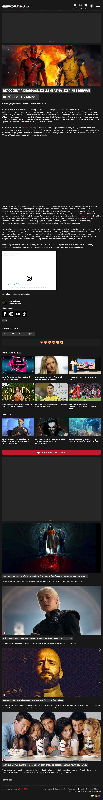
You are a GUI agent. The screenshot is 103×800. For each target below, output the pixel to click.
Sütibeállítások (74, 791)
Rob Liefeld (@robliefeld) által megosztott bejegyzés (29, 287)
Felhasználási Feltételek (92, 791)
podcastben (87, 216)
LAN (13, 334)
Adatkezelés (72, 789)
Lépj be (39, 452)
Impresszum (47, 789)
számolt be (27, 128)
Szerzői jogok (60, 789)
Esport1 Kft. (23, 789)
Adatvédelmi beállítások (89, 789)
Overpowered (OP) (26, 334)
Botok (6, 334)
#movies (4, 320)
